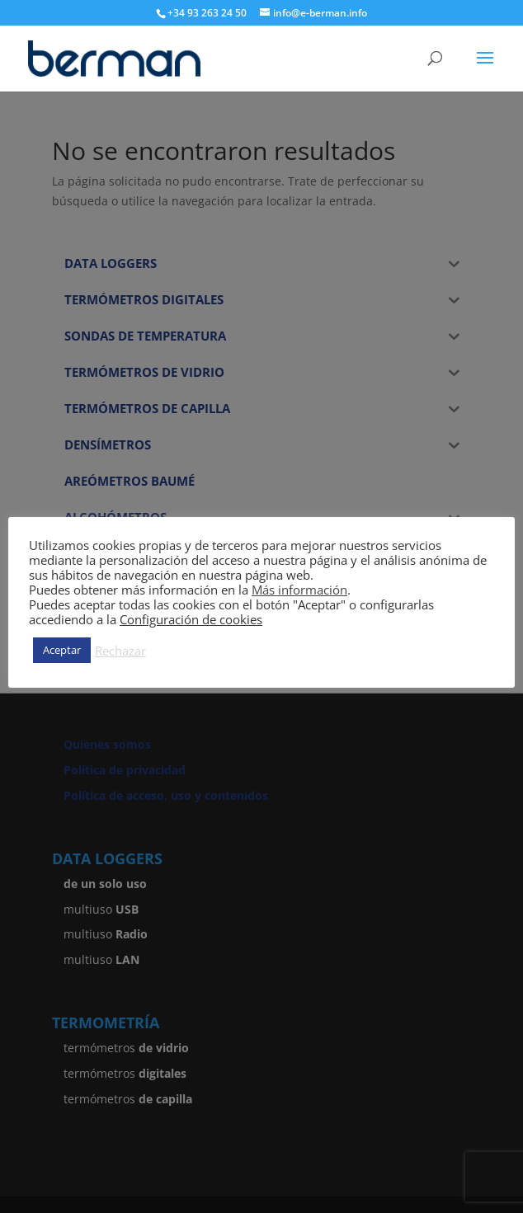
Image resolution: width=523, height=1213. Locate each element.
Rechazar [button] (120, 650)
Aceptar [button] (62, 649)
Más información (299, 589)
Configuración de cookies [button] (191, 619)
